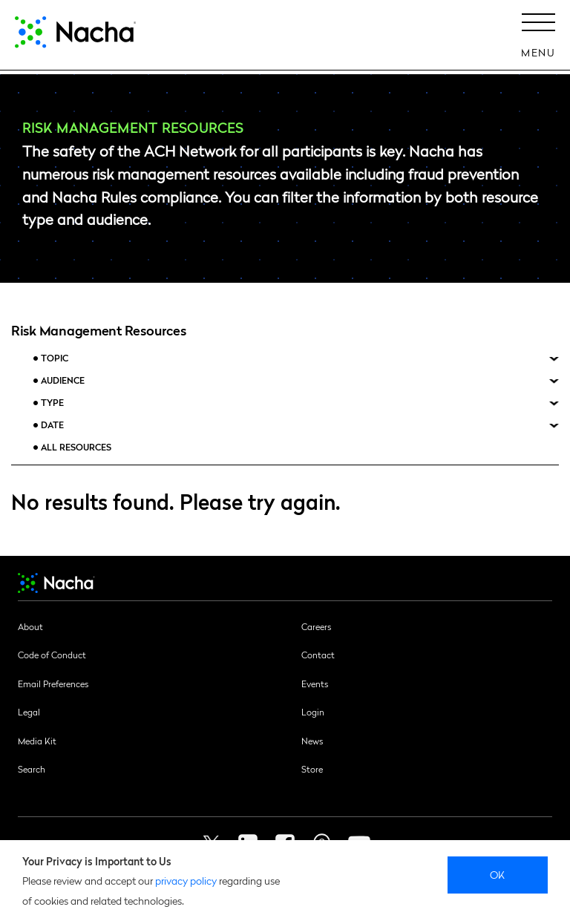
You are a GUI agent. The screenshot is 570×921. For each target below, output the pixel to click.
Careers (316, 626)
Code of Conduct (52, 655)
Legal (29, 712)
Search (31, 769)
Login (312, 712)
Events (314, 683)
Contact (318, 655)
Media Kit (37, 741)
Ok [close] (497, 874)
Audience (63, 380)
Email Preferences (53, 683)
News (312, 741)
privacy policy (186, 880)
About (30, 626)
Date (52, 424)
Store (312, 769)
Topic (54, 358)
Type (52, 402)
